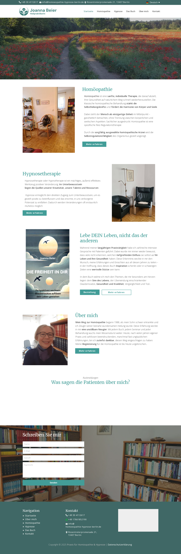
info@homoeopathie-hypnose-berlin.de (61, 2)
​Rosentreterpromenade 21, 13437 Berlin (107, 2)
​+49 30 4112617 (28, 2)
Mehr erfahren (94, 144)
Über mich (144, 11)
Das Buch (130, 11)
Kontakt (156, 11)
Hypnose (118, 11)
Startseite (88, 11)
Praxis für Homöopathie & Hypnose (86, 544)
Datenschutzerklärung (120, 544)
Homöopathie (103, 11)
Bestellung (90, 292)
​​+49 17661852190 (76, 519)
